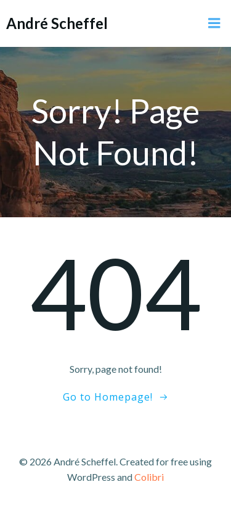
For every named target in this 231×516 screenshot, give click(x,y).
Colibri (149, 477)
